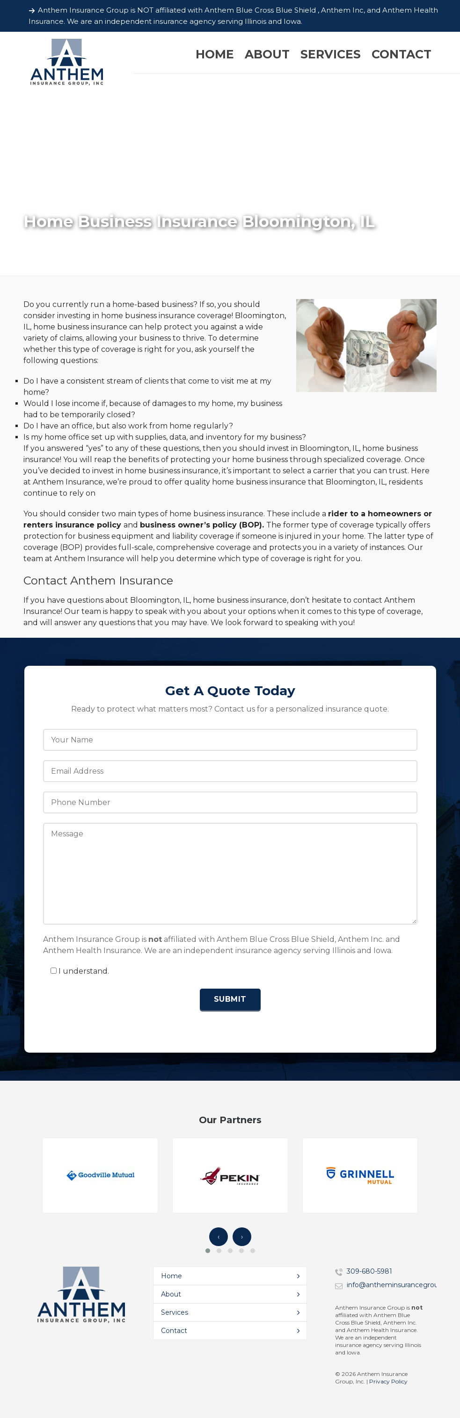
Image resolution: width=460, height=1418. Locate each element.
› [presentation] (242, 1237)
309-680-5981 (369, 1271)
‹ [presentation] (218, 1237)
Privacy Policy (388, 1381)
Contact (174, 1330)
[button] (207, 1250)
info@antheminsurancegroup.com (403, 1285)
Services (174, 1312)
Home (171, 1276)
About (171, 1294)
